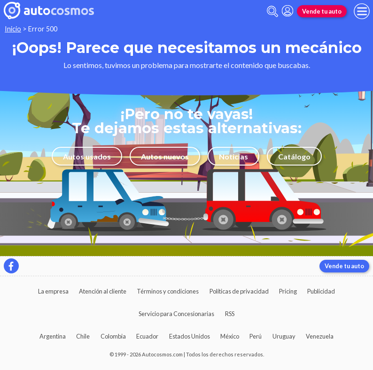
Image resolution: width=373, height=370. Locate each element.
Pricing (288, 291)
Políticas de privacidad (239, 291)
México (229, 336)
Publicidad (321, 291)
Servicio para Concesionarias (176, 313)
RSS (229, 313)
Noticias (233, 156)
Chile (83, 336)
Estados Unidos (189, 336)
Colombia (113, 336)
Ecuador (147, 336)
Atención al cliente (102, 291)
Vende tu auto (322, 11)
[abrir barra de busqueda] (272, 11)
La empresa (53, 291)
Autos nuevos (165, 156)
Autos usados (87, 156)
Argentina (52, 336)
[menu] (362, 11)
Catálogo (294, 156)
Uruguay (283, 336)
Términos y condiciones (168, 291)
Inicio (13, 29)
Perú (255, 336)
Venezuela (320, 336)
